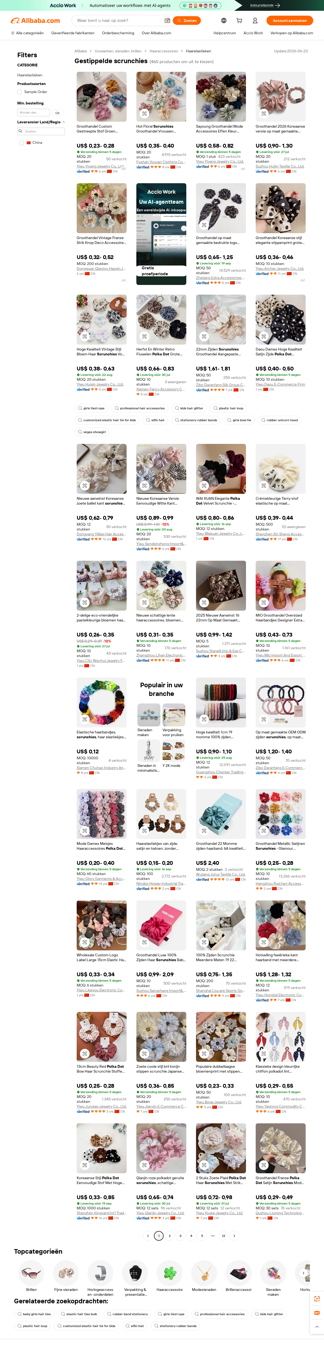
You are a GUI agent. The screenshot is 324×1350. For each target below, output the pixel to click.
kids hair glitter (189, 408)
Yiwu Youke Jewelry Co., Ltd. (219, 1213)
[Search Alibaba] (118, 20)
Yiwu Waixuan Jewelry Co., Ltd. (221, 533)
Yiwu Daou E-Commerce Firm (280, 384)
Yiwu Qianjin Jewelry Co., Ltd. (160, 1213)
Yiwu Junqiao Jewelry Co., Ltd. (102, 1106)
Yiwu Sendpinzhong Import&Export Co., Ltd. (161, 544)
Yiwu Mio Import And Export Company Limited (281, 655)
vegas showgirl (92, 432)
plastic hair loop (228, 408)
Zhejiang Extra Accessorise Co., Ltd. (221, 278)
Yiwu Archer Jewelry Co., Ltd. (280, 268)
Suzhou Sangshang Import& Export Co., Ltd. (161, 990)
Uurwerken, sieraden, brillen (118, 51)
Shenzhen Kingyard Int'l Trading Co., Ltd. (102, 1213)
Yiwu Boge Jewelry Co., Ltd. (219, 1102)
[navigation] (41, 644)
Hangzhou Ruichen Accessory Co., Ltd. (281, 883)
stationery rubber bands (196, 420)
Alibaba (81, 51)
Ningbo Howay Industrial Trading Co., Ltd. (161, 883)
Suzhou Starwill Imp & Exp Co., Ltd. (221, 651)
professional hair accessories (140, 408)
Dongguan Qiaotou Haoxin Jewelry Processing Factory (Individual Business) (102, 268)
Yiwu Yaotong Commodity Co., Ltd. (281, 1106)
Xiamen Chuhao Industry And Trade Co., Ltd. (102, 768)
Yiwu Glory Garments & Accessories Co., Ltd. (102, 878)
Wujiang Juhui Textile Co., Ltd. (220, 874)
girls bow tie (239, 420)
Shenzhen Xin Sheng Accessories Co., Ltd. (281, 534)
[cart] (240, 21)
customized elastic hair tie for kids (107, 420)
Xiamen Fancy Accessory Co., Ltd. (161, 389)
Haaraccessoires (164, 51)
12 (223, 1236)
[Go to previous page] (148, 1236)
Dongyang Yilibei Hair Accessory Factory (102, 534)
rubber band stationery (127, 1314)
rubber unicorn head (279, 420)
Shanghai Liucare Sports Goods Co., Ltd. (221, 990)
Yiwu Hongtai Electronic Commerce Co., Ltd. (281, 995)
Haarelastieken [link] (198, 51)
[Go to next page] (234, 1236)
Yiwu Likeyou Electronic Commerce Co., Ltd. (102, 990)
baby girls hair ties (34, 1314)
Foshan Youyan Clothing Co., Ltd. (161, 162)
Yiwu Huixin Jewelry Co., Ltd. (100, 384)
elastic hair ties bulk (79, 1314)
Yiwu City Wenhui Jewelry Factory (102, 660)
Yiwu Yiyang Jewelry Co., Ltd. (100, 166)
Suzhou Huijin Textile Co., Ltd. (280, 166)
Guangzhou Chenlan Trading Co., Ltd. (221, 772)
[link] (317, 1299)
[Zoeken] (187, 20)
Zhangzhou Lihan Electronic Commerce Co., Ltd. (161, 655)
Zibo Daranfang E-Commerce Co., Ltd (281, 768)
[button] (167, 20)
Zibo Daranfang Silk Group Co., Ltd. (221, 385)
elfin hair (155, 420)
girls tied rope (91, 408)
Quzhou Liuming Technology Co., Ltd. (281, 1213)
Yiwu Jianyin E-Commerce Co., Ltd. (161, 1106)
